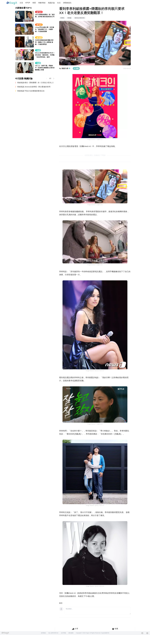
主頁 (21, 3)
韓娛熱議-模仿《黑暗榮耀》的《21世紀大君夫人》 (36, 82)
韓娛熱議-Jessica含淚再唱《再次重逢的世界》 (34, 87)
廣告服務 (70, 633)
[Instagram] (147, 633)
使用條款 (43, 633)
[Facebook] (142, 633)
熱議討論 (51, 3)
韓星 (34, 3)
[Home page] (12, 3)
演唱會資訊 (67, 3)
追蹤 (76, 68)
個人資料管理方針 (53, 633)
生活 (59, 3)
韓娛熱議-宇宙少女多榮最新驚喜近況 (30, 91)
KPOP (27, 3)
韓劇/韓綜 (41, 3)
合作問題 (63, 633)
